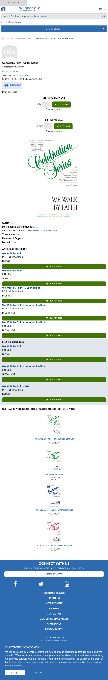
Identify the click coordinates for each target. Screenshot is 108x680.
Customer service (54, 593)
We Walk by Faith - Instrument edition (24, 305)
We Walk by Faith (12, 253)
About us (54, 598)
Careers (54, 608)
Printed (14, 242)
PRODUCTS (7, 38)
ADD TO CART (61, 104)
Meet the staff (54, 603)
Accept (14, 672)
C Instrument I (33, 230)
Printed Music (24, 38)
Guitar (35, 227)
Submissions (54, 624)
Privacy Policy (54, 629)
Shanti (18, 234)
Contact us (54, 613)
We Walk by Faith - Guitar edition (21, 287)
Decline (38, 672)
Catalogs (13, 3)
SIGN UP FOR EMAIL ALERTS (54, 619)
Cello (55, 230)
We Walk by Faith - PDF (15, 386)
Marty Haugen (10, 71)
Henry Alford (24, 75)
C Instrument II (45, 230)
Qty (39, 104)
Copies (39, 126)
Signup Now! (54, 574)
